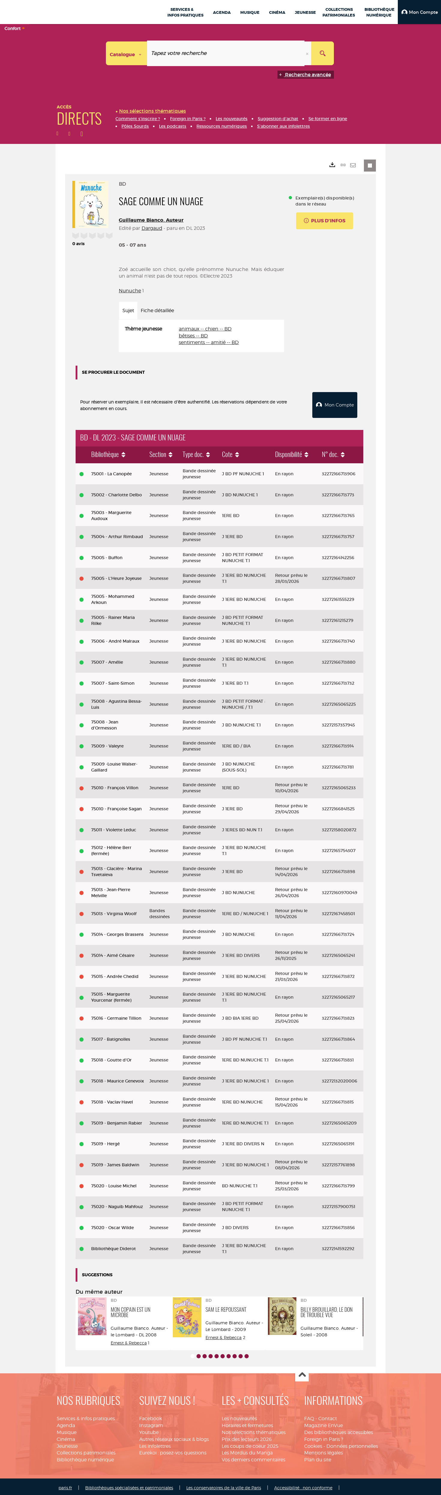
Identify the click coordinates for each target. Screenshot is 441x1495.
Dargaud (152, 228)
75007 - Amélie (107, 659)
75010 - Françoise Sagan (116, 806)
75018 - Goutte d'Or (111, 1058)
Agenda (66, 1423)
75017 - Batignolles (110, 1037)
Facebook (150, 1416)
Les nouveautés (239, 1416)
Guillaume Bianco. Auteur (151, 220)
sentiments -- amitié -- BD (209, 342)
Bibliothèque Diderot (113, 1246)
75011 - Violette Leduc (113, 827)
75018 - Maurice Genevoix (117, 1078)
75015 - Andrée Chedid (115, 974)
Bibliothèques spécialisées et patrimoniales (129, 1485)
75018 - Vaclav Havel (112, 1099)
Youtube (149, 1430)
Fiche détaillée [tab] (157, 310)
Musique (66, 1430)
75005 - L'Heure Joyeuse (116, 576)
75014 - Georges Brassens (117, 932)
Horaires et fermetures (247, 1423)
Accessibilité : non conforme (303, 1485)
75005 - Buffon (106, 555)
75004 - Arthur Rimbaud (117, 534)
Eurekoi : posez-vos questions (172, 1451)
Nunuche (130, 291)
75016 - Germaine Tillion (116, 1015)
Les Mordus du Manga (247, 1451)
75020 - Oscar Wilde (112, 1225)
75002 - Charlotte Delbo (116, 492)
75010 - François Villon (114, 785)
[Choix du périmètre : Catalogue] (126, 53)
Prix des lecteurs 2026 (247, 1437)
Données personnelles (352, 1444)
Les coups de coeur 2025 (250, 1444)
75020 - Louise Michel (113, 1183)
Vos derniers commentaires (253, 1457)
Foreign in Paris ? (323, 1437)
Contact (327, 1416)
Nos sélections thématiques (254, 1430)
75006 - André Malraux (115, 638)
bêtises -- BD (193, 336)
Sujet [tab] (128, 310)
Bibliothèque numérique (85, 1457)
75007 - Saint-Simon (112, 681)
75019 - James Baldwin (115, 1162)
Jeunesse (67, 1444)
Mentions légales (323, 1451)
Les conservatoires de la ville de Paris (223, 1485)
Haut (302, 1372)
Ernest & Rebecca (129, 1340)
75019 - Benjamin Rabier (116, 1120)
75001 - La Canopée (111, 471)
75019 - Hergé (105, 1141)
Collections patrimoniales (86, 1451)
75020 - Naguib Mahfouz (117, 1204)
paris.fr (65, 1485)
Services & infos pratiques (86, 1416)
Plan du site (317, 1457)
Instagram (151, 1423)
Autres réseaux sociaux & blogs (174, 1437)
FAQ (309, 1416)
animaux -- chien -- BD (205, 329)
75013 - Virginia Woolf (113, 911)
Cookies (313, 1444)
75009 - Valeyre (107, 743)
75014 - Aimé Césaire (112, 953)
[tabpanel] (201, 336)
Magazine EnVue (323, 1423)
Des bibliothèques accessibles (338, 1430)
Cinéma (66, 1437)
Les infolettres (155, 1444)
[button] (419, 12)
